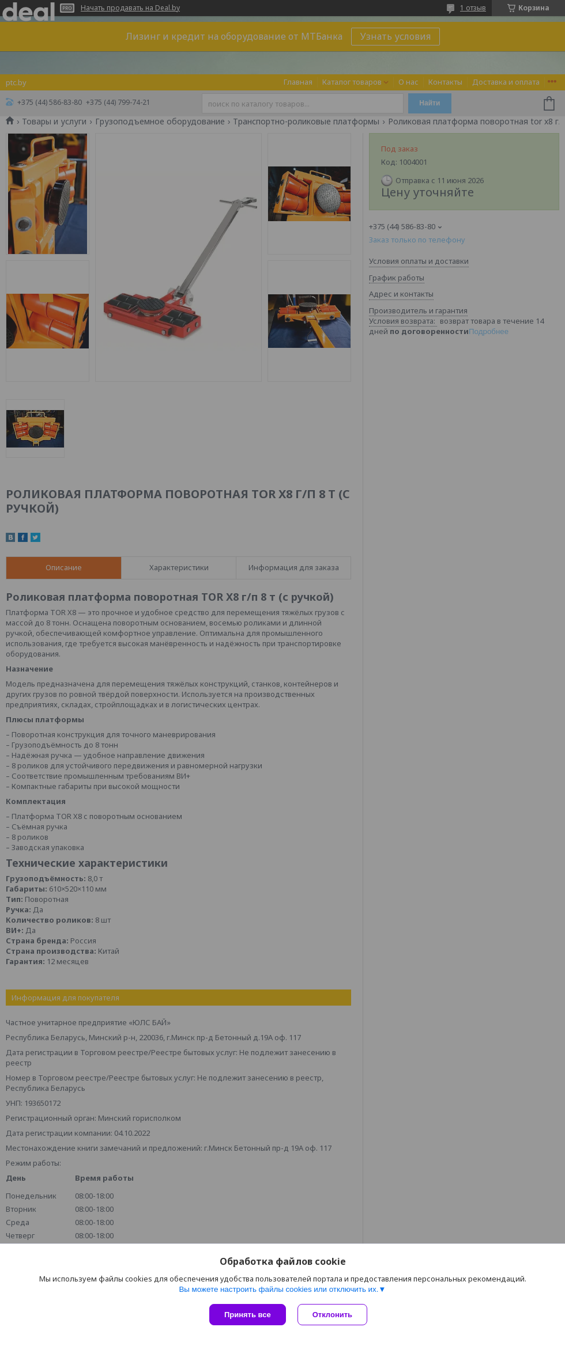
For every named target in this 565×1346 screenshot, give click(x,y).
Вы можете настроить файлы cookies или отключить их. (278, 1289)
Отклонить (332, 1314)
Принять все (247, 1314)
